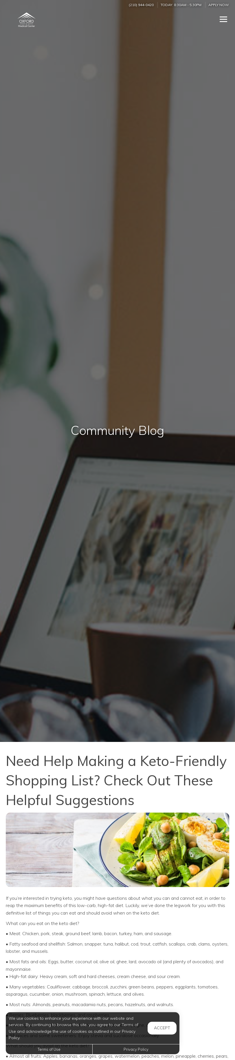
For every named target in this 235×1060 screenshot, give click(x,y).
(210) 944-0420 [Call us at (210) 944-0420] (141, 5)
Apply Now (218, 5)
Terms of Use (49, 1049)
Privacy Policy (136, 1049)
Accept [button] (162, 1027)
